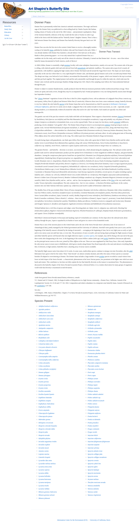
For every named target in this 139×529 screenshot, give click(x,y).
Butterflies (7, 26)
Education (7, 32)
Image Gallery (129, 7)
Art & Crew (8, 38)
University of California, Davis (100, 520)
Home (35, 16)
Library (6, 35)
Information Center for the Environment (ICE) (72, 520)
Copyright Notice (127, 4)
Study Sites (8, 29)
